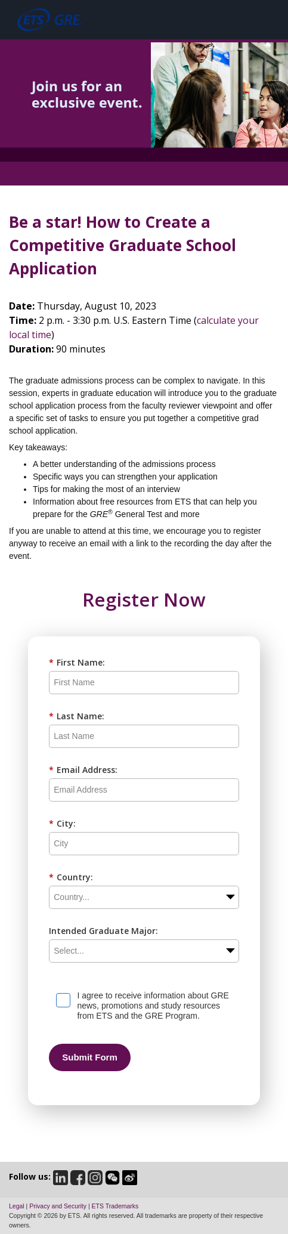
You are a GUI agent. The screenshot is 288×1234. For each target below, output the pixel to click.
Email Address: (83, 769)
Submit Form (89, 1057)
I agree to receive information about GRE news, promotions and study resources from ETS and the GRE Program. (152, 1005)
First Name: (77, 662)
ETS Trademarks (115, 1206)
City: (62, 823)
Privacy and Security (57, 1206)
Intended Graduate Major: (103, 930)
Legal (16, 1206)
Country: (71, 877)
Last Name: (76, 716)
